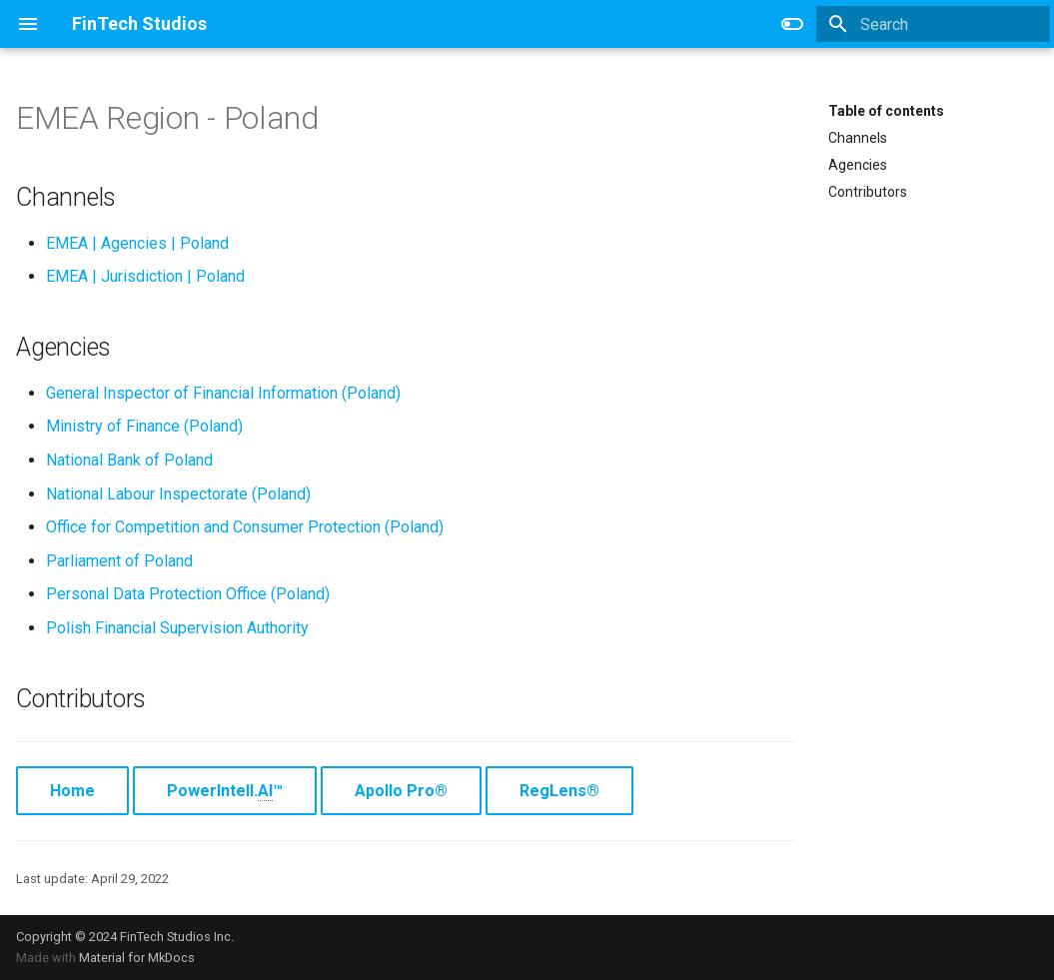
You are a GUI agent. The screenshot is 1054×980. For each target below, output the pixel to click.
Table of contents (886, 111)
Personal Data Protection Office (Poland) (188, 593)
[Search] (933, 24)
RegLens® (559, 790)
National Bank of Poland (129, 460)
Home (72, 790)
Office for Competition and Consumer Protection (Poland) (245, 526)
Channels (857, 138)
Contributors (867, 192)
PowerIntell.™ (225, 791)
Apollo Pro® (401, 790)
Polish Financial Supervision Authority (177, 627)
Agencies (857, 165)
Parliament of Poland (119, 560)
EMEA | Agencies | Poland (137, 243)
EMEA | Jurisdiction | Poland (145, 276)
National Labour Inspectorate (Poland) (178, 494)
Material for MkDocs (137, 957)
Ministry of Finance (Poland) (144, 426)
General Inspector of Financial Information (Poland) (223, 393)
